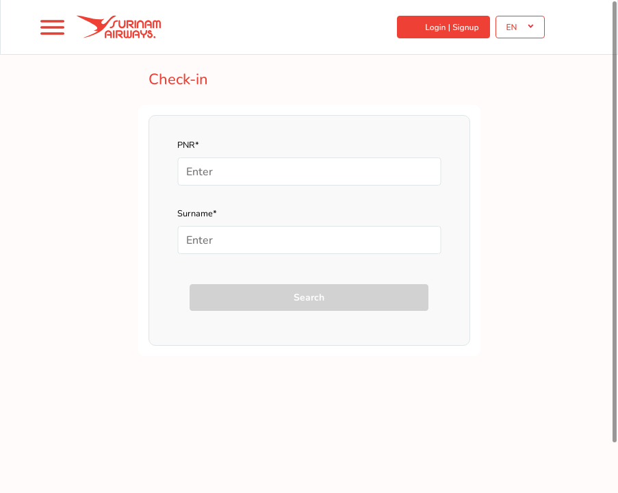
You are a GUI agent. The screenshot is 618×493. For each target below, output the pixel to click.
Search (309, 297)
